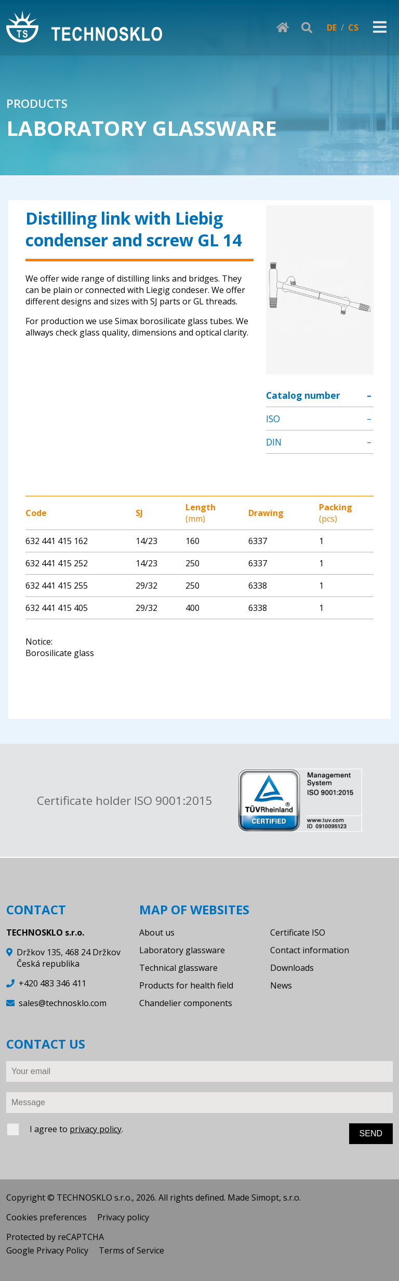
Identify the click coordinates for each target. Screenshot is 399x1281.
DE (332, 27)
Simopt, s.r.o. (276, 1197)
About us (157, 932)
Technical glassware (178, 967)
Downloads (292, 967)
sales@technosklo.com (63, 1003)
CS (353, 27)
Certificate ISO (297, 932)
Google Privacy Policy (47, 1250)
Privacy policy (123, 1217)
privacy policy (96, 1129)
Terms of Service (131, 1250)
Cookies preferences (46, 1217)
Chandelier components (185, 1003)
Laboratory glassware (182, 950)
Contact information (309, 950)
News (281, 985)
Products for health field (186, 985)
